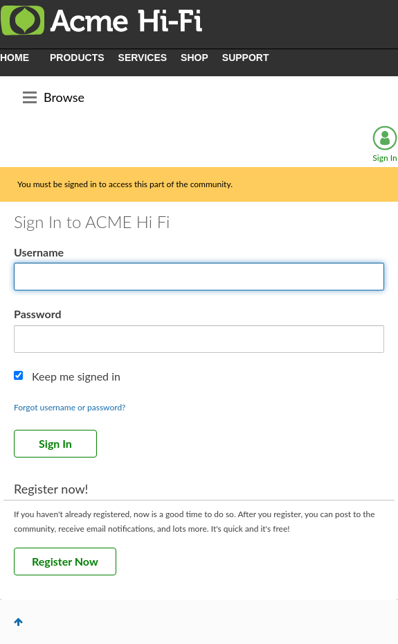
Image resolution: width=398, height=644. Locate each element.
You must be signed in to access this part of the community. (125, 184)
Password (38, 313)
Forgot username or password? (70, 407)
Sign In (384, 158)
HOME (14, 57)
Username (39, 252)
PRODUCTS (77, 57)
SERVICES (143, 57)
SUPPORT (245, 57)
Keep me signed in (76, 376)
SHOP (194, 57)
